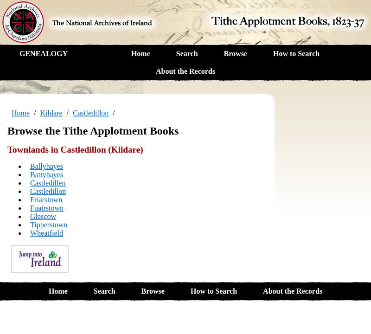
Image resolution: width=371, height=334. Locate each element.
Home (140, 54)
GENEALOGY (43, 54)
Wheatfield (46, 233)
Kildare (51, 113)
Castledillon (91, 113)
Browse (235, 54)
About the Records (185, 71)
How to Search (296, 54)
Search (187, 54)
